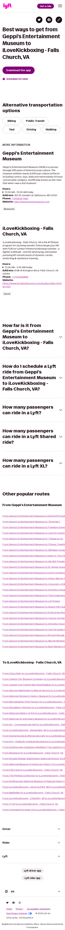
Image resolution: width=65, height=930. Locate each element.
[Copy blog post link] (59, 19)
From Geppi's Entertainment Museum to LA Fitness (31, 601)
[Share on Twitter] (39, 19)
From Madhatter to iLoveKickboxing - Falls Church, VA (32, 792)
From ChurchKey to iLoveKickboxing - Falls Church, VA (33, 673)
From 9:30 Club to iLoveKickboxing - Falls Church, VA (32, 769)
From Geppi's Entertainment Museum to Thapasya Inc (32, 538)
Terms (9, 909)
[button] (60, 5)
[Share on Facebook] (49, 19)
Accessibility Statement (38, 909)
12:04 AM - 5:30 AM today (18, 267)
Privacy (19, 909)
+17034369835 (20, 276)
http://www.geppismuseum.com (31, 201)
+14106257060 (20, 198)
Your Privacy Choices (19, 913)
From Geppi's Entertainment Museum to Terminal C (31, 521)
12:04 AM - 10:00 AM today (19, 192)
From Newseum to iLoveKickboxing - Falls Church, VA (32, 752)
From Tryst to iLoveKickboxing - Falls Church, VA (30, 804)
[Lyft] (7, 6)
